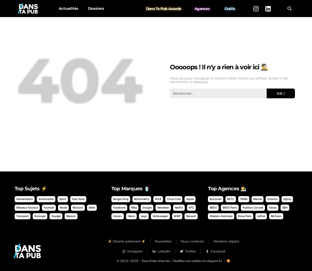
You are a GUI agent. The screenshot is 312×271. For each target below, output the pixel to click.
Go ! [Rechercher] (281, 93)
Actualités (68, 8)
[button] (290, 9)
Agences (202, 8)
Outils (229, 8)
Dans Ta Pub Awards (163, 8)
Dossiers (96, 8)
